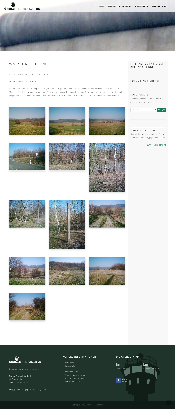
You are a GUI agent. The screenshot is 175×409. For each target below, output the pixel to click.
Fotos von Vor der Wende (75, 375)
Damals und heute (72, 381)
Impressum (69, 363)
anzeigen (161, 110)
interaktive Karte (71, 372)
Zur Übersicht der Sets (156, 145)
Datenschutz (70, 366)
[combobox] (144, 110)
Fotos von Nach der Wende (76, 378)
